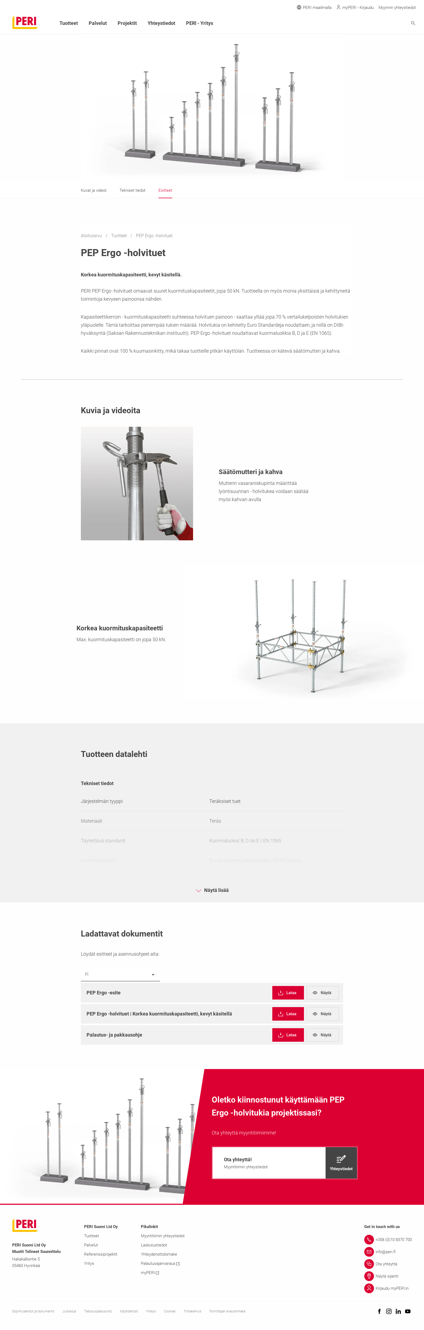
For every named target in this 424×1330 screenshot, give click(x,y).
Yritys (89, 1263)
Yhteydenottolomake (159, 1254)
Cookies (169, 1311)
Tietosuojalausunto (98, 1311)
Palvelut (98, 23)
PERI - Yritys (199, 23)
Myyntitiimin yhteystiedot (163, 1235)
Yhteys (151, 1311)
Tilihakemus (192, 1311)
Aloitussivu (92, 235)
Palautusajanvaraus (160, 1263)
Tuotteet (119, 235)
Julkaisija (69, 1311)
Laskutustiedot (154, 1245)
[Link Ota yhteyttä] (388, 1264)
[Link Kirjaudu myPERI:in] (388, 1288)
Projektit (127, 23)
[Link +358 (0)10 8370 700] (388, 1240)
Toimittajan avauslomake (227, 1311)
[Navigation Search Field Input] (383, 23)
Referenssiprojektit (100, 1254)
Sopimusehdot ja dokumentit (33, 1311)
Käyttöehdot (129, 1311)
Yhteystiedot (161, 23)
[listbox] (120, 974)
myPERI (150, 1272)
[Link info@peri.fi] (388, 1252)
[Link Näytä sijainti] (388, 1276)
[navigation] (288, 993)
